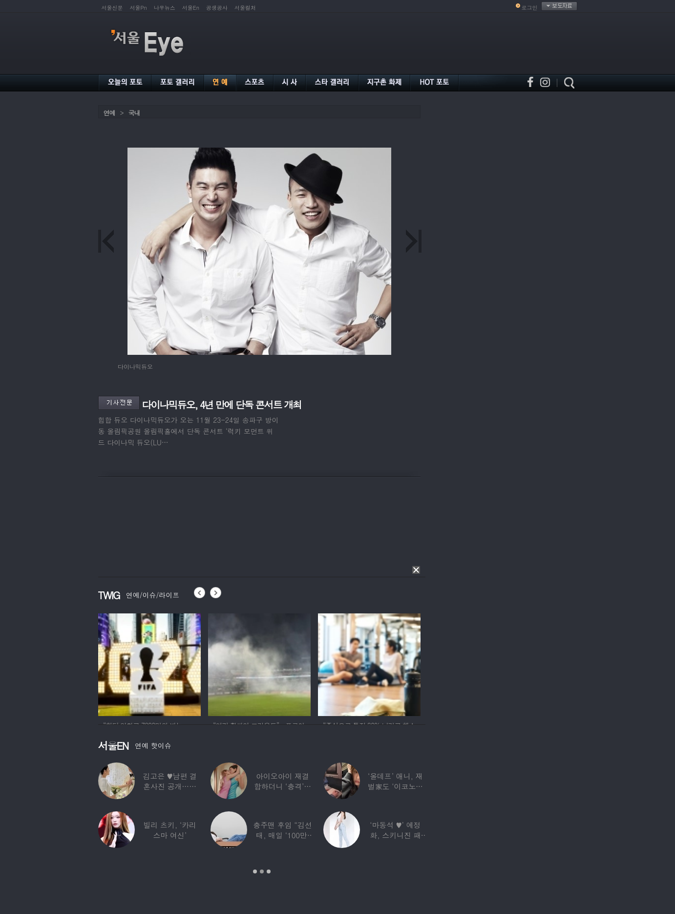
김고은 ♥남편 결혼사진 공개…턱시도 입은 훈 (170, 786)
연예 (109, 112)
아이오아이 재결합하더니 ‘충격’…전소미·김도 (282, 786)
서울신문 (112, 7)
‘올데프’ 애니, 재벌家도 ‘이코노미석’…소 (394, 786)
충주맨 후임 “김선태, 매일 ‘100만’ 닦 (282, 835)
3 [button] (269, 871)
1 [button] (255, 871)
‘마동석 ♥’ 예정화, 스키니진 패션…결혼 (395, 835)
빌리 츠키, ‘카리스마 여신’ (169, 830)
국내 (134, 112)
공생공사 (217, 7)
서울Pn (138, 7)
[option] (149, 663)
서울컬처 (245, 7)
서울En (190, 7)
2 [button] (262, 871)
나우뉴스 (164, 7)
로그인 (530, 7)
